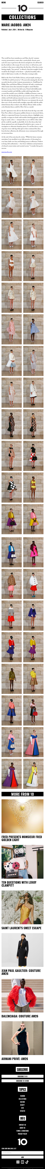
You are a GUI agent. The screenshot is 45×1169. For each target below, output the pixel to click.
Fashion (22, 1095)
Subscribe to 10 (22, 1076)
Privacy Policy (22, 1133)
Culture (22, 1101)
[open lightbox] (12, 171)
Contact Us (22, 1124)
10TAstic (22, 1110)
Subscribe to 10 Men (22, 1080)
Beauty (22, 1104)
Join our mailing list (9, 1148)
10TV (22, 1107)
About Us (22, 1127)
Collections (22, 1098)
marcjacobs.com (7, 152)
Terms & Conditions (22, 1130)
